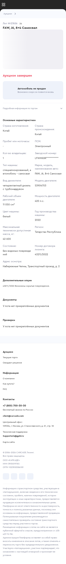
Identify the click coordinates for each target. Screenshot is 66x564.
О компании (9, 378)
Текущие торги (10, 357)
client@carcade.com (13, 416)
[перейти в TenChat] (30, 476)
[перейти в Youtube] (22, 476)
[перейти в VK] (6, 476)
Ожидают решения (12, 363)
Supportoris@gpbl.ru (13, 436)
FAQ (5, 389)
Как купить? (8, 384)
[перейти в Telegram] (14, 476)
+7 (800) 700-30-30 (14, 406)
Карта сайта (9, 442)
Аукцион (8, 14)
